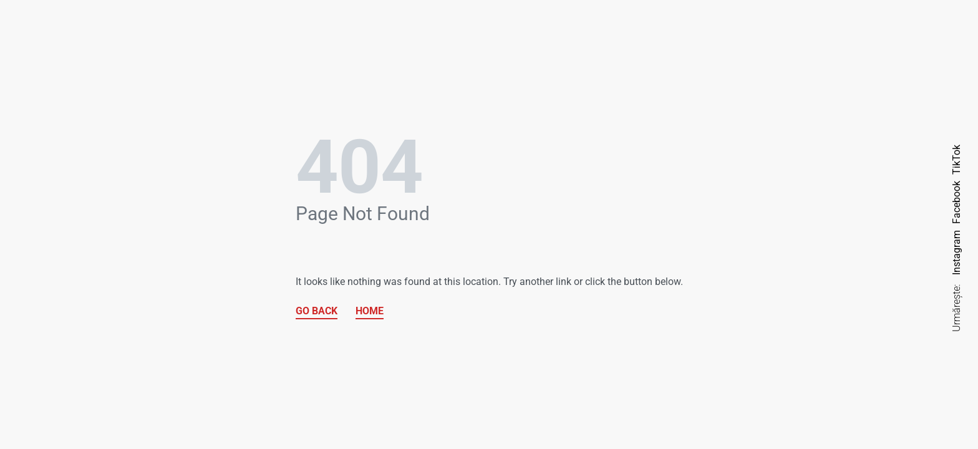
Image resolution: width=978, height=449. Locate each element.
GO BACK (316, 311)
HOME (370, 311)
